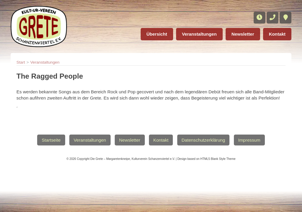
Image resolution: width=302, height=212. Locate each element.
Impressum (249, 140)
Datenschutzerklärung (203, 140)
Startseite (51, 140)
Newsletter (243, 34)
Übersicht (157, 34)
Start (21, 62)
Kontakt (277, 34)
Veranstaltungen (199, 34)
